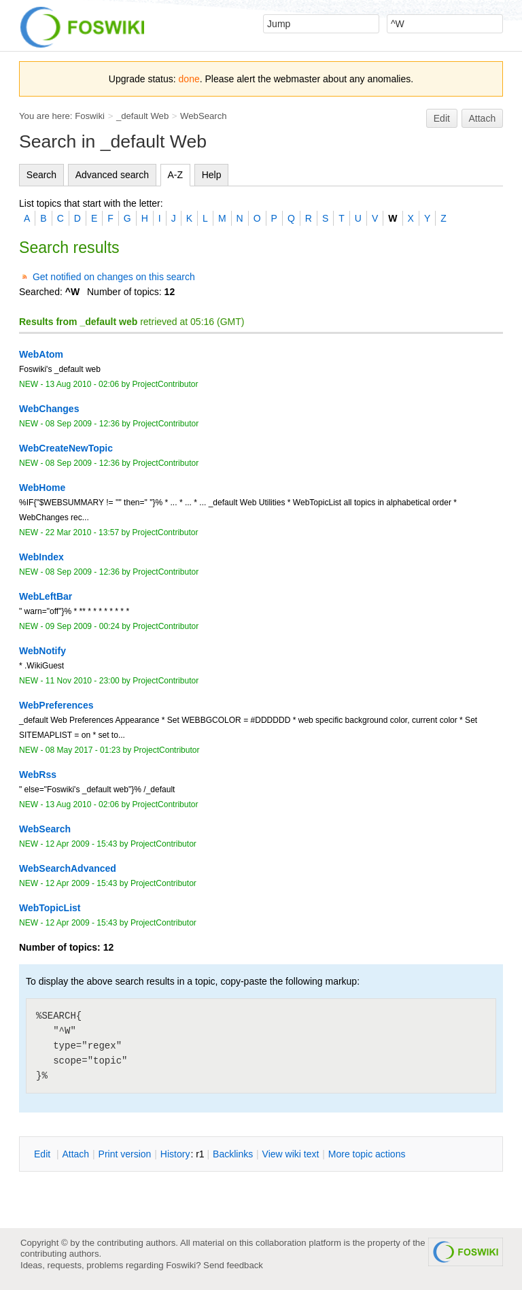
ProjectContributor (165, 384)
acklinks (233, 1154)
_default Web (142, 116)
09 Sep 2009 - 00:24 (83, 626)
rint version (125, 1154)
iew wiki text (290, 1154)
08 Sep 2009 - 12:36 (83, 423)
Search (41, 174)
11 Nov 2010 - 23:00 (83, 680)
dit (43, 1154)
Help (212, 174)
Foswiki (90, 116)
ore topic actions (367, 1154)
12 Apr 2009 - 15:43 (82, 844)
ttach (75, 1154)
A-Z (176, 174)
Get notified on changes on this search (114, 276)
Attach (482, 118)
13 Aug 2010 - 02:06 (82, 384)
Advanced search (112, 174)
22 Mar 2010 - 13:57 (82, 532)
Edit (442, 118)
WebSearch (203, 116)
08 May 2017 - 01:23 (83, 750)
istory (175, 1154)
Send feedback (233, 1265)
